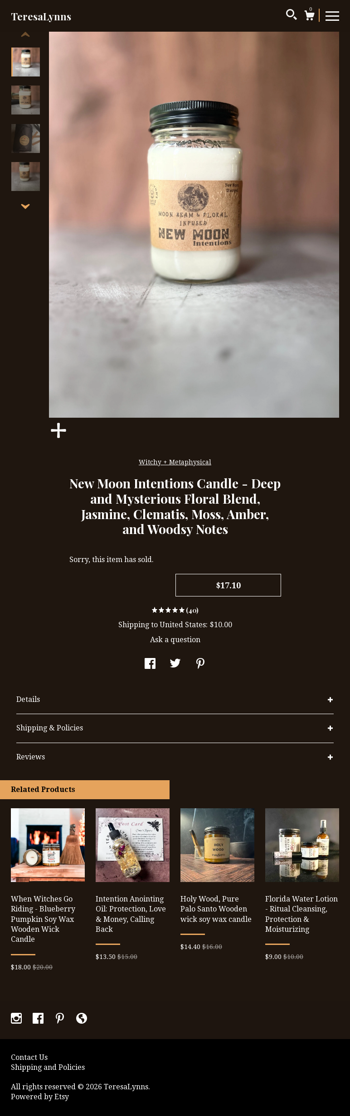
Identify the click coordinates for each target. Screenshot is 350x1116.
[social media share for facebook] (150, 664)
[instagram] (17, 1019)
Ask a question (175, 639)
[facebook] (39, 1019)
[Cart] (309, 17)
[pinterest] (60, 1019)
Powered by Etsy (40, 1096)
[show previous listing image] (25, 34)
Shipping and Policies (48, 1067)
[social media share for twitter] (175, 664)
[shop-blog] (81, 1019)
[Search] (291, 16)
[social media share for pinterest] (200, 664)
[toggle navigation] (332, 15)
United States (183, 624)
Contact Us (29, 1057)
